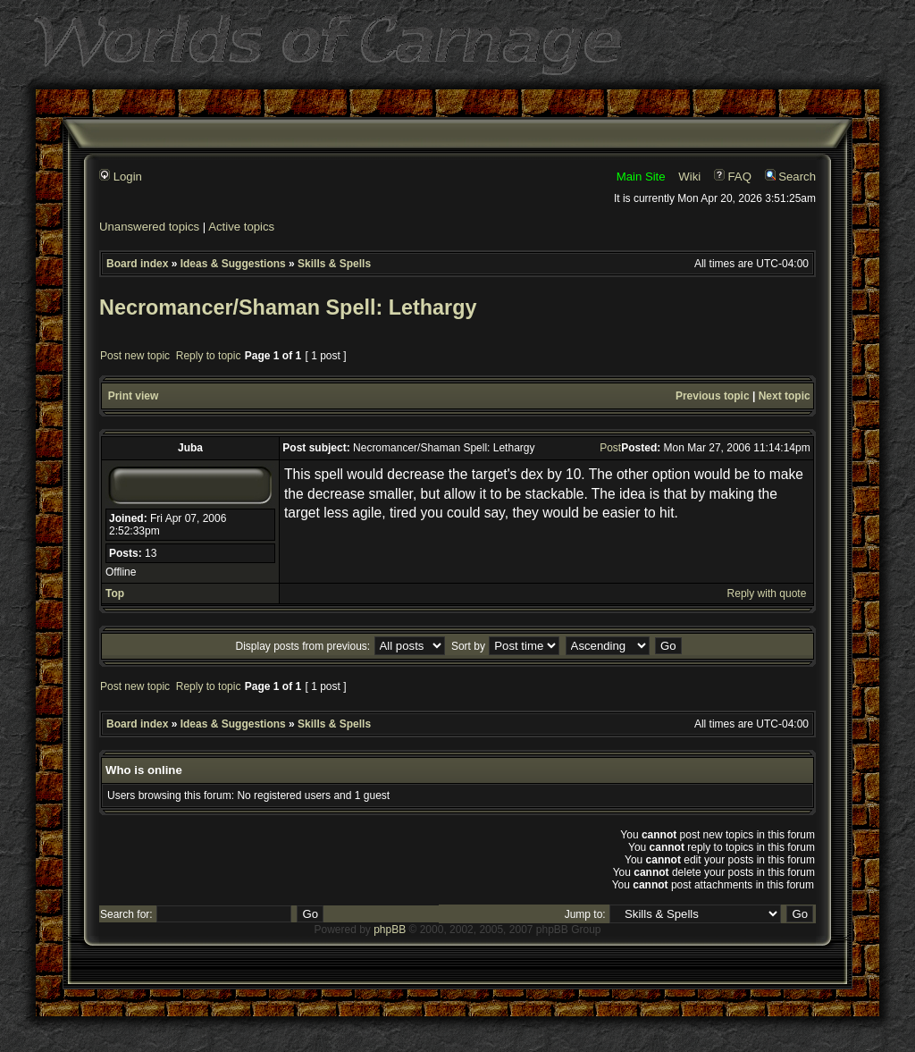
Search (790, 176)
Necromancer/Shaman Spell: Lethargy (287, 307)
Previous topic (713, 396)
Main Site (641, 176)
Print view (133, 396)
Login (120, 176)
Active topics (241, 226)
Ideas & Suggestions (233, 263)
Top (114, 593)
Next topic (784, 396)
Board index (137, 263)
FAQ (732, 176)
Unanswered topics (149, 226)
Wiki (689, 176)
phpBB (390, 929)
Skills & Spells (334, 263)
